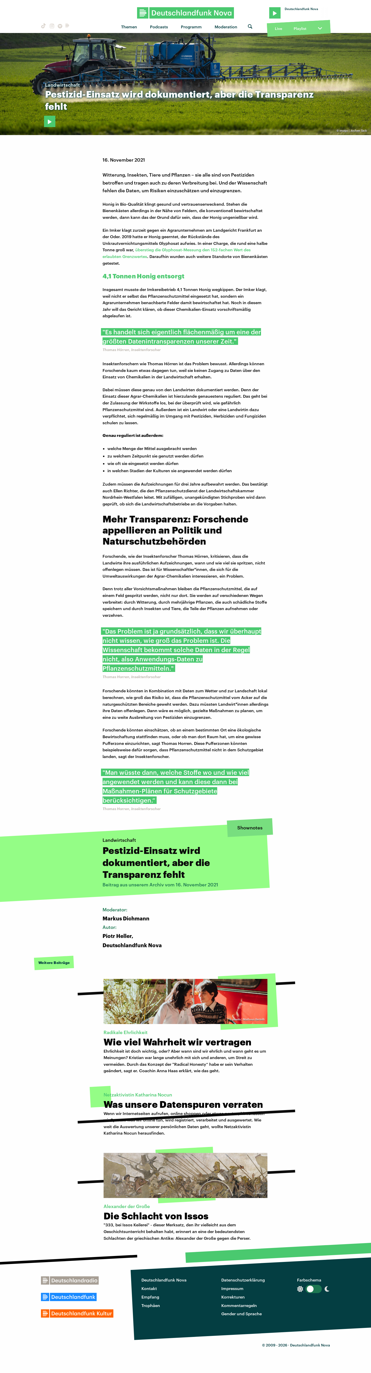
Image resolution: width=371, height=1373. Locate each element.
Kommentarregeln (239, 1305)
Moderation (226, 26)
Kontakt (149, 1288)
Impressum (232, 1288)
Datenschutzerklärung (243, 1279)
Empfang (150, 1296)
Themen (129, 26)
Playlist (300, 28)
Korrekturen (233, 1296)
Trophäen (150, 1305)
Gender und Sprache (241, 1313)
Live (278, 28)
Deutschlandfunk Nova (164, 1279)
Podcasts (159, 26)
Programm (191, 26)
